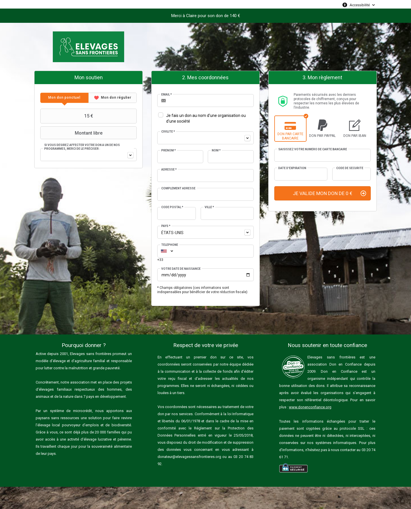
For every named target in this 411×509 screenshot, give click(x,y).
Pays (165, 226)
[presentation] (64, 98)
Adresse (169, 169)
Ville (209, 207)
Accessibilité (360, 4)
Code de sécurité (349, 168)
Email (166, 94)
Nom (216, 150)
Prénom (168, 150)
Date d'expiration (292, 168)
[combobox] (88, 154)
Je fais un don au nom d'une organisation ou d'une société (206, 118)
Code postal (172, 207)
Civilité (168, 131)
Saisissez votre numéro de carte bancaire (312, 149)
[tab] (64, 98)
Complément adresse (178, 188)
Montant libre (72, 133)
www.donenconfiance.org (310, 407)
